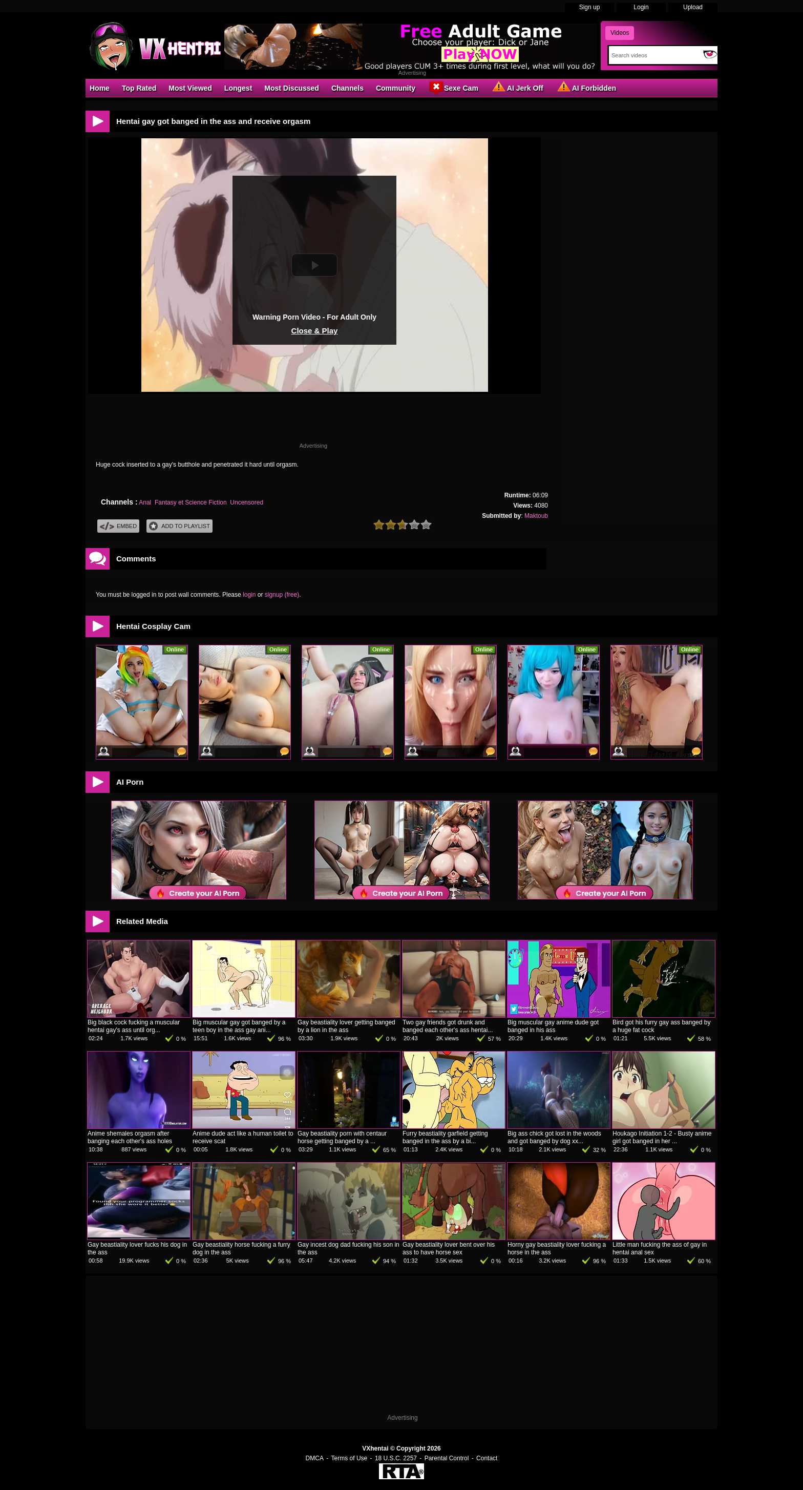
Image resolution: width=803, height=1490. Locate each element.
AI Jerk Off (517, 87)
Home (100, 88)
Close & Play (314, 330)
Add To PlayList (179, 526)
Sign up (589, 7)
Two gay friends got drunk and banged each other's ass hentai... (448, 1026)
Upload (693, 7)
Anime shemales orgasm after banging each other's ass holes (130, 1137)
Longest (238, 88)
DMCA (315, 1458)
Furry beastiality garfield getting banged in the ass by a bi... (445, 1137)
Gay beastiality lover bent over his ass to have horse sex (449, 1248)
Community (395, 88)
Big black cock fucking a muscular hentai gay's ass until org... (134, 1026)
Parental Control (447, 1458)
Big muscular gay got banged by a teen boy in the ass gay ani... (239, 1026)
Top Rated (139, 88)
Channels (347, 88)
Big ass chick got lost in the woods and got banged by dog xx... (554, 1137)
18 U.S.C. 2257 (396, 1458)
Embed (118, 526)
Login (640, 7)
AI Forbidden (586, 87)
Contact (486, 1458)
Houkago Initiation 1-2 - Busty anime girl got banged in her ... (661, 1137)
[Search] (654, 55)
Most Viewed (190, 88)
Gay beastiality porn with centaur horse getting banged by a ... (342, 1137)
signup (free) (282, 594)
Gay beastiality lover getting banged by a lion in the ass (346, 1026)
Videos (619, 32)
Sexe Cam (453, 87)
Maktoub (536, 515)
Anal (145, 502)
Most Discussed (291, 88)
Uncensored (246, 502)
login (249, 594)
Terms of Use (349, 1458)
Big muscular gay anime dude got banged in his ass (553, 1026)
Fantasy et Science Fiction (191, 502)
